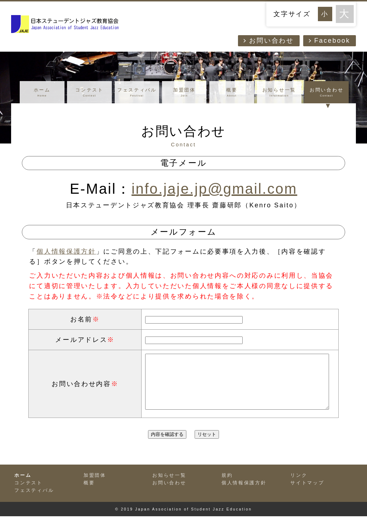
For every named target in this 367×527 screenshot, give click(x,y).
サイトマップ (307, 493)
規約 (227, 486)
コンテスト (89, 93)
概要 (231, 93)
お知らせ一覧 (279, 93)
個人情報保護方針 (66, 251)
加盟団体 (184, 93)
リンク (298, 486)
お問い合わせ (271, 40)
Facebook (332, 40)
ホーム (42, 93)
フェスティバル (137, 93)
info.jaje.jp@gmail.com (214, 189)
